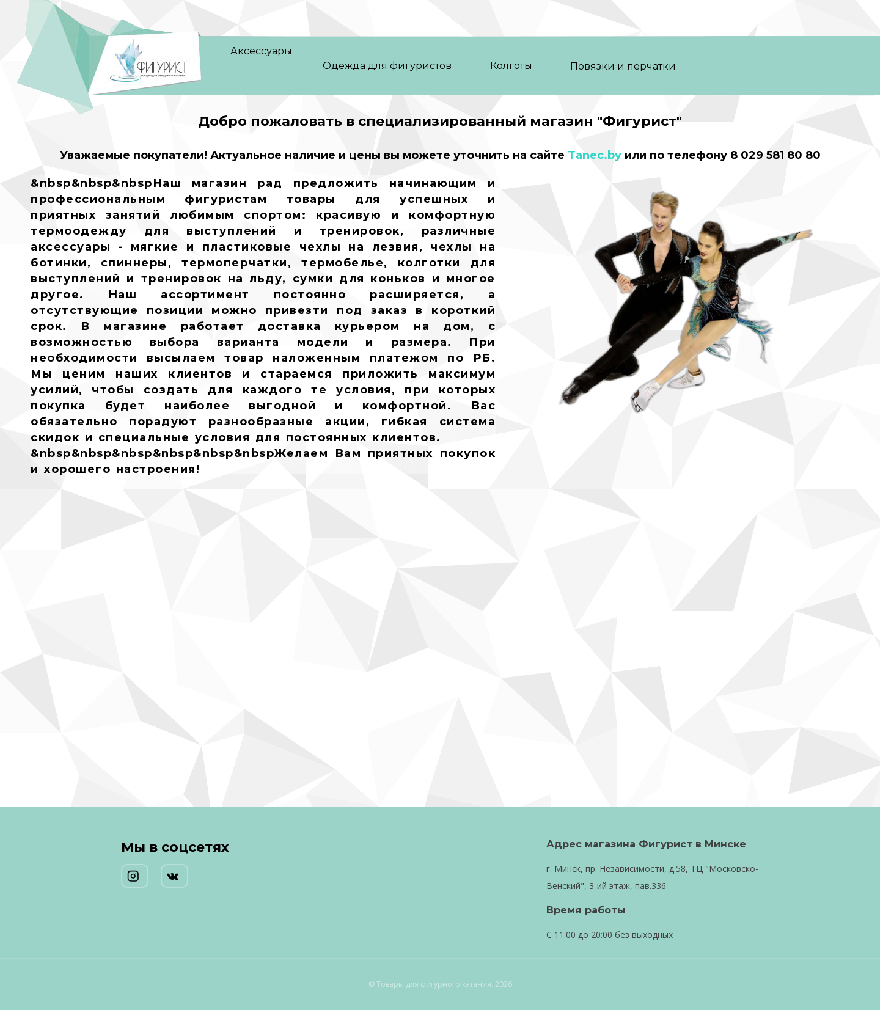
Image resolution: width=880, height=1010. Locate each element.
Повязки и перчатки (623, 66)
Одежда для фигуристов (387, 65)
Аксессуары (261, 51)
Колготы (511, 65)
